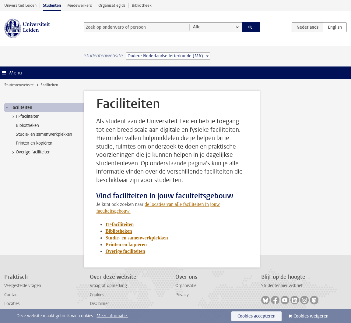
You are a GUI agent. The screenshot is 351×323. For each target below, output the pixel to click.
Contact (11, 295)
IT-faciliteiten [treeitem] (25, 116)
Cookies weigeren (310, 316)
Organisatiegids (111, 5)
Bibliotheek (142, 5)
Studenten (52, 5)
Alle (197, 27)
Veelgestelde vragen (22, 286)
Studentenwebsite (18, 84)
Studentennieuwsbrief (282, 286)
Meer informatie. (112, 316)
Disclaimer (99, 304)
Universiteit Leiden (20, 5)
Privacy (182, 295)
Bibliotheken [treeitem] (27, 125)
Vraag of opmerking (108, 286)
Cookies (97, 295)
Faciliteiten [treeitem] (18, 108)
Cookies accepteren (256, 316)
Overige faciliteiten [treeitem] (30, 152)
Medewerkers (79, 5)
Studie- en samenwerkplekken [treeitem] (44, 134)
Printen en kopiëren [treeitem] (34, 143)
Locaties (11, 304)
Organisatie (185, 286)
